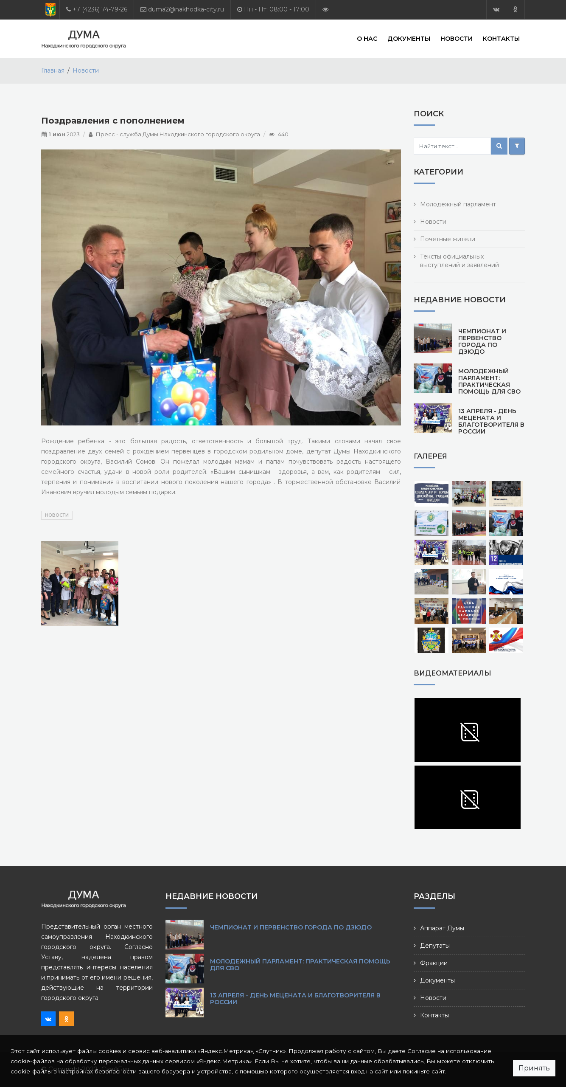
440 (283, 134)
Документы (408, 38)
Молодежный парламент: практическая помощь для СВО (489, 381)
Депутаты (435, 945)
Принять (534, 1068)
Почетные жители (447, 239)
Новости (456, 38)
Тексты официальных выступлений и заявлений (459, 261)
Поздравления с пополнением (113, 120)
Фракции (434, 963)
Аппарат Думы (442, 928)
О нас (367, 38)
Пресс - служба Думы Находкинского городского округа (178, 134)
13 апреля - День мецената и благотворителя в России (491, 421)
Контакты (501, 38)
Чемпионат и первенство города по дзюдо (482, 341)
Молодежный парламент (458, 204)
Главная (52, 70)
